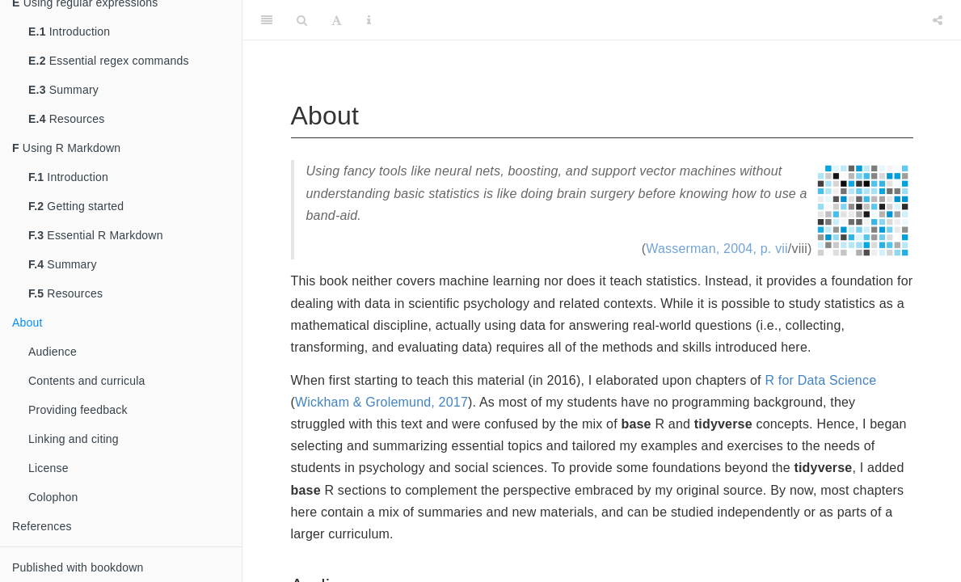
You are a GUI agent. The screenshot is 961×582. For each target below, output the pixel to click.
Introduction (69, 31)
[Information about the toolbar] (369, 20)
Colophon (53, 497)
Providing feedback (78, 409)
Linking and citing (73, 438)
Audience (52, 351)
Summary (63, 89)
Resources (66, 118)
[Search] (302, 20)
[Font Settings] (336, 20)
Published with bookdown (78, 567)
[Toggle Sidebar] (267, 20)
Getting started (76, 206)
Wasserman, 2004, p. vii (717, 248)
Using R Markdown (66, 147)
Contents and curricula (86, 380)
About (27, 322)
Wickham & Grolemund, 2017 (381, 402)
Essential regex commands (108, 60)
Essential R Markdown (95, 235)
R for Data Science (820, 380)
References (42, 526)
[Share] (938, 20)
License (48, 468)
